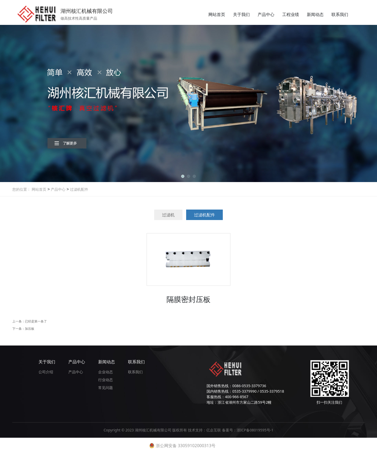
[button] (182, 176)
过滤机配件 (78, 189)
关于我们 (241, 14)
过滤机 (168, 215)
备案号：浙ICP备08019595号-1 (248, 429)
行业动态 (105, 379)
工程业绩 (290, 14)
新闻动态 (315, 14)
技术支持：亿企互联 (205, 429)
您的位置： (21, 189)
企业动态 (105, 371)
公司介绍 (45, 371)
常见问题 (105, 387)
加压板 (29, 328)
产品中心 (266, 14)
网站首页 (216, 14)
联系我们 (339, 14)
